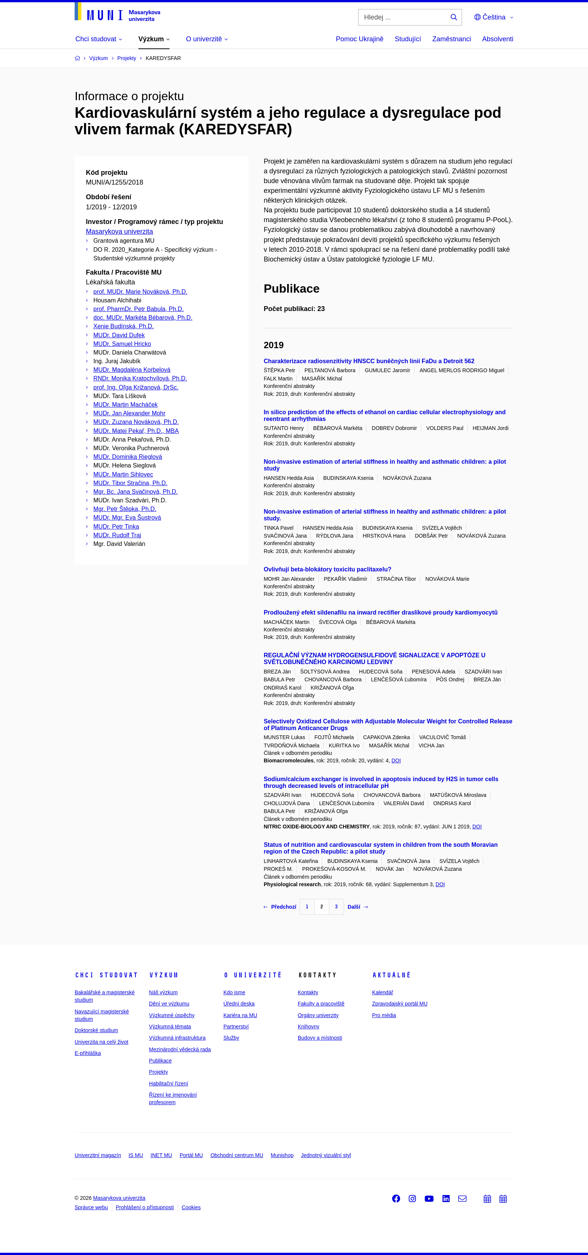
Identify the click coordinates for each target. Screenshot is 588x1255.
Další (358, 907)
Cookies (191, 1207)
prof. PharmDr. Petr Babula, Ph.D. (138, 309)
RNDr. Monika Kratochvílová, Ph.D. (140, 378)
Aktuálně (391, 975)
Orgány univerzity (318, 1015)
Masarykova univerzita (119, 231)
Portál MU (191, 1155)
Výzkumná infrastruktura (177, 1038)
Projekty (158, 1072)
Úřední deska (239, 1004)
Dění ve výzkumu (169, 1004)
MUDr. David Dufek (119, 335)
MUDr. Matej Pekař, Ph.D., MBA (136, 431)
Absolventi (497, 39)
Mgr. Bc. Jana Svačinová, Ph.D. (135, 491)
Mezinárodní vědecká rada (180, 1049)
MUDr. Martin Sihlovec (123, 474)
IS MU (136, 1155)
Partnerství (236, 1027)
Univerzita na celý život (101, 1042)
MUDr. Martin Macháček (125, 404)
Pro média (384, 1015)
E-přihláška (88, 1053)
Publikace (160, 1061)
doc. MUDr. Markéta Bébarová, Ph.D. (142, 317)
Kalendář (382, 992)
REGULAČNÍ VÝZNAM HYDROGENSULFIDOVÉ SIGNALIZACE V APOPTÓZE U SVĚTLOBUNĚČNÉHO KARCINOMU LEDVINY (374, 658)
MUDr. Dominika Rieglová (127, 457)
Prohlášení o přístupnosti (145, 1207)
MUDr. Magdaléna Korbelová (131, 370)
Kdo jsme (234, 992)
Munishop (282, 1155)
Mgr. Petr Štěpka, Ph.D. (124, 509)
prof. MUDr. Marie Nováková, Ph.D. (140, 292)
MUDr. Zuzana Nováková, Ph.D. (136, 422)
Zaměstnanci (451, 39)
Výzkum (163, 975)
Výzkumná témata (170, 1027)
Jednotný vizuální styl (326, 1155)
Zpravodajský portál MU (400, 1004)
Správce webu (91, 1207)
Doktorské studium (96, 1030)
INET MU (161, 1155)
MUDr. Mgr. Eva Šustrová (127, 517)
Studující (408, 39)
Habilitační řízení (168, 1084)
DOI (396, 761)
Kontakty (308, 992)
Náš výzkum (163, 992)
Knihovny (309, 1027)
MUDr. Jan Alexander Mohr (129, 413)
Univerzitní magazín (98, 1155)
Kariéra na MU (240, 1015)
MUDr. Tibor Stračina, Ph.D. (130, 483)
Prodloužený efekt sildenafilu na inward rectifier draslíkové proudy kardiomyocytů (381, 612)
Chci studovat (106, 975)
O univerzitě (253, 975)
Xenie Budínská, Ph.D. (123, 326)
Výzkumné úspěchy (171, 1015)
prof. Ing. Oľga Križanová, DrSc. (135, 387)
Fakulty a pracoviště (321, 1004)
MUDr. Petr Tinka (116, 526)
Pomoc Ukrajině (360, 39)
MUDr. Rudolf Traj (117, 535)
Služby (231, 1038)
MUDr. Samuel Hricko (122, 344)
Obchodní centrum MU (236, 1155)
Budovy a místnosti (320, 1038)
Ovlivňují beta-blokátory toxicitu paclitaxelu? (328, 569)
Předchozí (280, 907)
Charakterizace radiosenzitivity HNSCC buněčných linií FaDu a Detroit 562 (369, 361)
